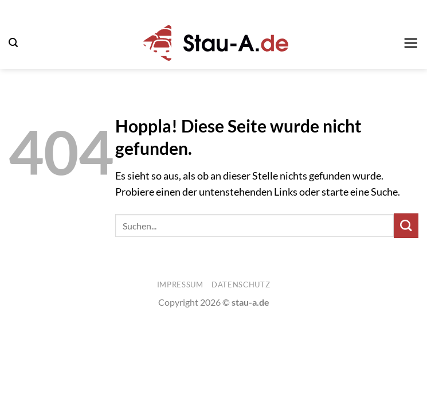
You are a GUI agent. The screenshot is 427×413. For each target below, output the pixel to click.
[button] (13, 43)
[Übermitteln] (406, 225)
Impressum (180, 284)
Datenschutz (240, 284)
